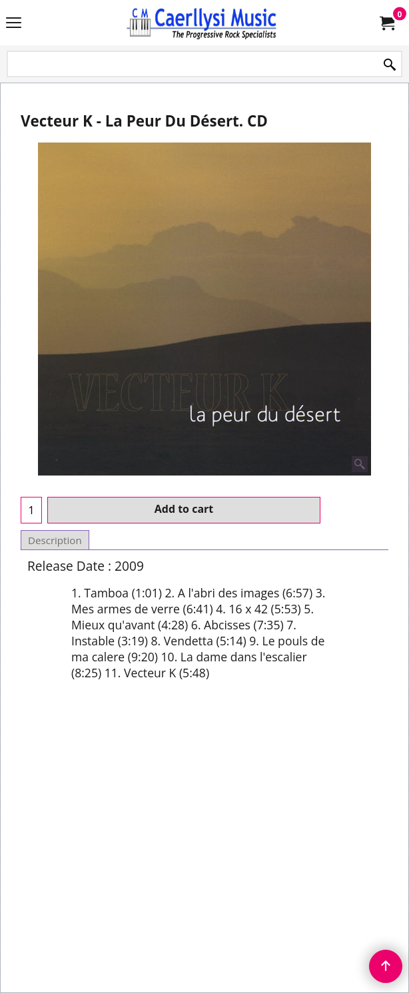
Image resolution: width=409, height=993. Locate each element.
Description (55, 540)
